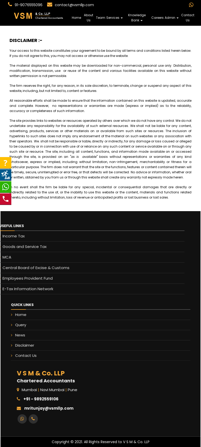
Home (76, 17)
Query (47, 327)
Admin (172, 17)
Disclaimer (50, 340)
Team (100, 17)
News (47, 334)
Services (114, 17)
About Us (88, 17)
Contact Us (187, 17)
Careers (157, 17)
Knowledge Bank (137, 17)
